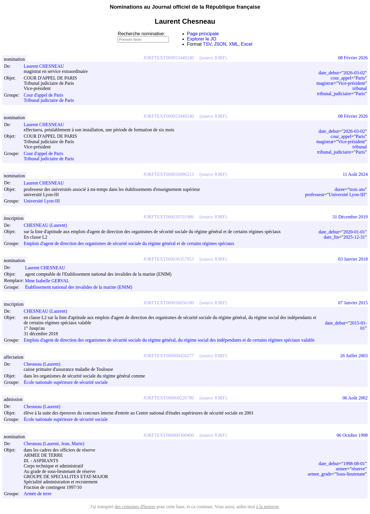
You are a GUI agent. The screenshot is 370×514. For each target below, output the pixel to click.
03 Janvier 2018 (353, 259)
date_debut (329, 72)
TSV (207, 44)
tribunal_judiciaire (334, 93)
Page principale (203, 33)
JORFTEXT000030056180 (168, 302)
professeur (314, 194)
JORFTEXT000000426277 (168, 355)
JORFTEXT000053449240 (168, 57)
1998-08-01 (354, 463)
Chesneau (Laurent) (45, 364)
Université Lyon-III (42, 201)
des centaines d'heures (135, 506)
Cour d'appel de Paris (43, 95)
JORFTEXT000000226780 (168, 397)
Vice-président (351, 83)
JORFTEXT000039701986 (168, 216)
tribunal (359, 88)
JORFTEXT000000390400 (168, 435)
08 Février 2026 (353, 57)
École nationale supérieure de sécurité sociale (66, 382)
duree (340, 189)
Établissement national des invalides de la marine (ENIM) (78, 287)
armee (341, 468)
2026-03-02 (354, 72)
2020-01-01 (354, 231)
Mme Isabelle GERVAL (49, 280)
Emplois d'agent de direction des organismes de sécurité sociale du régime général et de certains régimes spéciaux (129, 243)
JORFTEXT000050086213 (168, 174)
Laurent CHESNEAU (46, 66)
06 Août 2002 (355, 397)
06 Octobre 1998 (352, 435)
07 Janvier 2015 (353, 302)
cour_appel (341, 77)
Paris (360, 77)
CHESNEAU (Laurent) (48, 225)
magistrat (325, 83)
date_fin (331, 237)
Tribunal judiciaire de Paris (49, 100)
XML (233, 44)
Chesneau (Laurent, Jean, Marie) (56, 443)
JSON (220, 44)
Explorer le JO (201, 38)
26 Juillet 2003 (354, 355)
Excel (246, 44)
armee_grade (320, 473)
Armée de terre (37, 493)
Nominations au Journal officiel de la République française (185, 7)
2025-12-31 (354, 237)
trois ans (357, 189)
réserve (358, 468)
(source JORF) (213, 57)
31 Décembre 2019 (350, 216)
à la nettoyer (267, 506)
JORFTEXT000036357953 (168, 259)
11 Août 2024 (355, 174)
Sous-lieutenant (350, 473)
